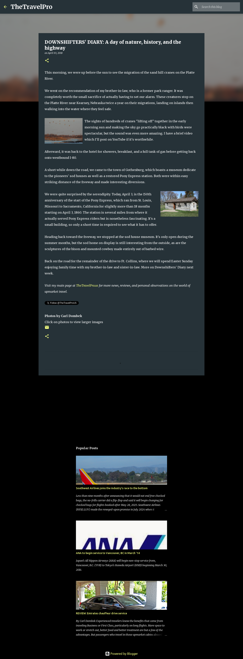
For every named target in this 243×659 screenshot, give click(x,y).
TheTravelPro (31, 7)
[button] (47, 60)
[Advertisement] (121, 407)
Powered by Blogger (121, 653)
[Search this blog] (220, 6)
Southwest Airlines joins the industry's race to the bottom (112, 488)
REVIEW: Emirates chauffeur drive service (101, 613)
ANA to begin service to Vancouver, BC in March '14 (108, 553)
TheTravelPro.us (87, 285)
